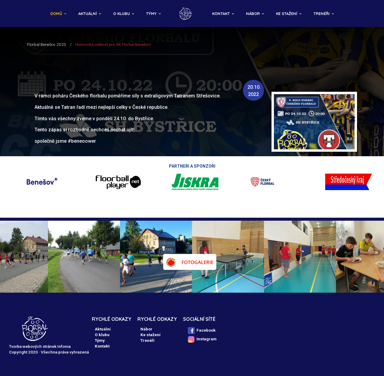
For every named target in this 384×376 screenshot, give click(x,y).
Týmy (151, 13)
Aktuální (87, 13)
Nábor (253, 13)
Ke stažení (286, 13)
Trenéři (322, 13)
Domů (56, 13)
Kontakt (221, 13)
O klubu (121, 13)
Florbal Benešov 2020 (46, 44)
